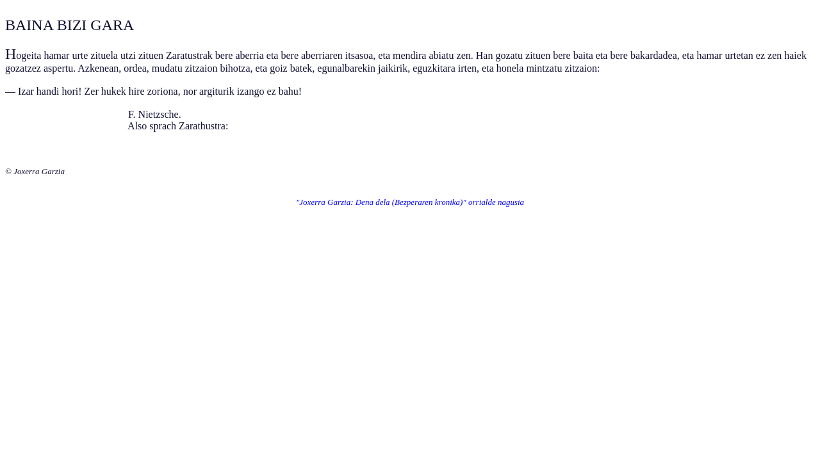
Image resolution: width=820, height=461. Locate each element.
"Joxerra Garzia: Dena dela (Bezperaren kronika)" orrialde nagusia (410, 202)
